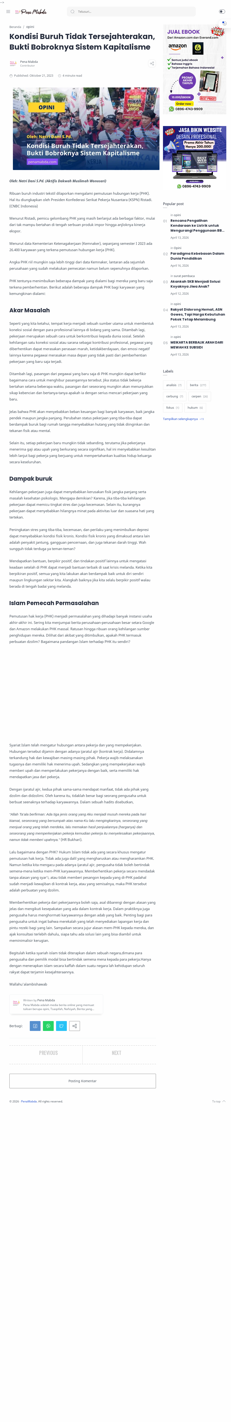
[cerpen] (198, 396)
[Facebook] (8, 1412)
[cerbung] (173, 396)
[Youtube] (29, 1412)
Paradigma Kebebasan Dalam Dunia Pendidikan (196, 256)
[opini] (176, 215)
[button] (222, 11)
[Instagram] (15, 1412)
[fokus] (171, 408)
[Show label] (182, 419)
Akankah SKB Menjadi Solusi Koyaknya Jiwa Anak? (194, 284)
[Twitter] (22, 1412)
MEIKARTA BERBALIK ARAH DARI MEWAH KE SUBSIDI (196, 345)
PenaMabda (87, 1415)
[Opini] (176, 248)
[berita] (197, 385)
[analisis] (173, 385)
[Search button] (72, 11)
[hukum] (194, 408)
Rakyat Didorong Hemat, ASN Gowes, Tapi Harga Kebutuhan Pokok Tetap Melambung (196, 314)
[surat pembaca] (183, 276)
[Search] (131, 11)
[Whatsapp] (36, 1412)
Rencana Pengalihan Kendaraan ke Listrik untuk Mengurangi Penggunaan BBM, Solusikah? (197, 225)
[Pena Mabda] (86, 83)
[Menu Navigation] (8, 11)
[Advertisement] (111, 880)
